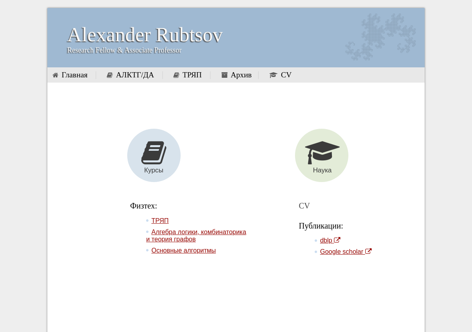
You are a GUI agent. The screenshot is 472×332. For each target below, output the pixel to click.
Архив (241, 75)
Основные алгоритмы (183, 250)
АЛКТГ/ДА (135, 75)
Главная (74, 75)
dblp (330, 240)
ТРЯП (192, 75)
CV (286, 75)
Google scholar (345, 251)
